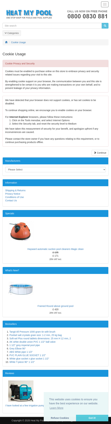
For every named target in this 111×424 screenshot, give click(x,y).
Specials (9, 213)
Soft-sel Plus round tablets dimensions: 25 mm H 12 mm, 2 (40, 338)
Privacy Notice (12, 193)
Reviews (9, 373)
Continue (100, 152)
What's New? (12, 270)
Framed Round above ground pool (55, 306)
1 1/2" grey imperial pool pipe (24, 345)
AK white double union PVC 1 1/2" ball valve (32, 341)
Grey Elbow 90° (17, 348)
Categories (12, 33)
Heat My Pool (38, 420)
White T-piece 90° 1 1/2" (22, 362)
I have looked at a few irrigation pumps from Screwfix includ (36, 405)
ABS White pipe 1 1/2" (21, 352)
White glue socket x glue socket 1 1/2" (29, 358)
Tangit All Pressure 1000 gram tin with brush (32, 331)
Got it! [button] (92, 418)
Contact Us (11, 200)
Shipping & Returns (15, 190)
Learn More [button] (56, 408)
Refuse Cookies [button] (60, 418)
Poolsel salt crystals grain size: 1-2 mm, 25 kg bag (35, 335)
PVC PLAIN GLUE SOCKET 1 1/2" (27, 355)
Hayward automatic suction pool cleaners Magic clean (55, 249)
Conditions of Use (14, 197)
